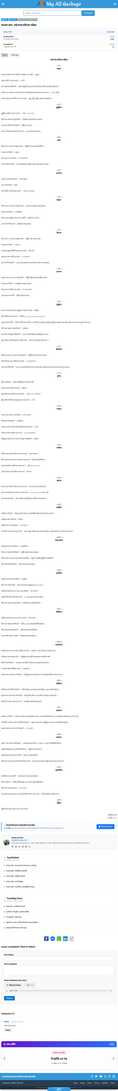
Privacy (97, 1084)
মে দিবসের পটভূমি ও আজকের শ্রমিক (16, 911)
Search (87, 13)
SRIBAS (13, 1084)
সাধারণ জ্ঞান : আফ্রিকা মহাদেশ (14, 875)
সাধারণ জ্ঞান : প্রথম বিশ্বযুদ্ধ (13, 881)
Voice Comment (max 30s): (15, 981)
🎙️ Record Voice (13, 987)
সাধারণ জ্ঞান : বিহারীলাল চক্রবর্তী (15, 870)
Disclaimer (105, 1084)
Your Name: (59, 956)
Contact (82, 1084)
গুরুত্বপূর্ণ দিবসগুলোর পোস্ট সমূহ (15, 927)
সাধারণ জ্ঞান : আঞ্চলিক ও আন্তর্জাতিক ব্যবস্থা (19, 886)
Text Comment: (59, 969)
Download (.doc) (105, 826)
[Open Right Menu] (115, 4)
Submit (9, 1000)
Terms (113, 1084)
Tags (4, 54)
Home (4, 19)
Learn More (78, 1089)
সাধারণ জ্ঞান (13, 19)
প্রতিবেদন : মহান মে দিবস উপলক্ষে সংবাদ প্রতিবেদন (21, 922)
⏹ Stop (30, 987)
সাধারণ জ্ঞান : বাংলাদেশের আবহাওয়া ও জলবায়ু (20, 865)
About (75, 1084)
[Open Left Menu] (3, 4)
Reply (8, 1031)
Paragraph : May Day (12, 916)
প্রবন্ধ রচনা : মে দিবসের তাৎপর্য (14, 906)
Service (90, 1084)
